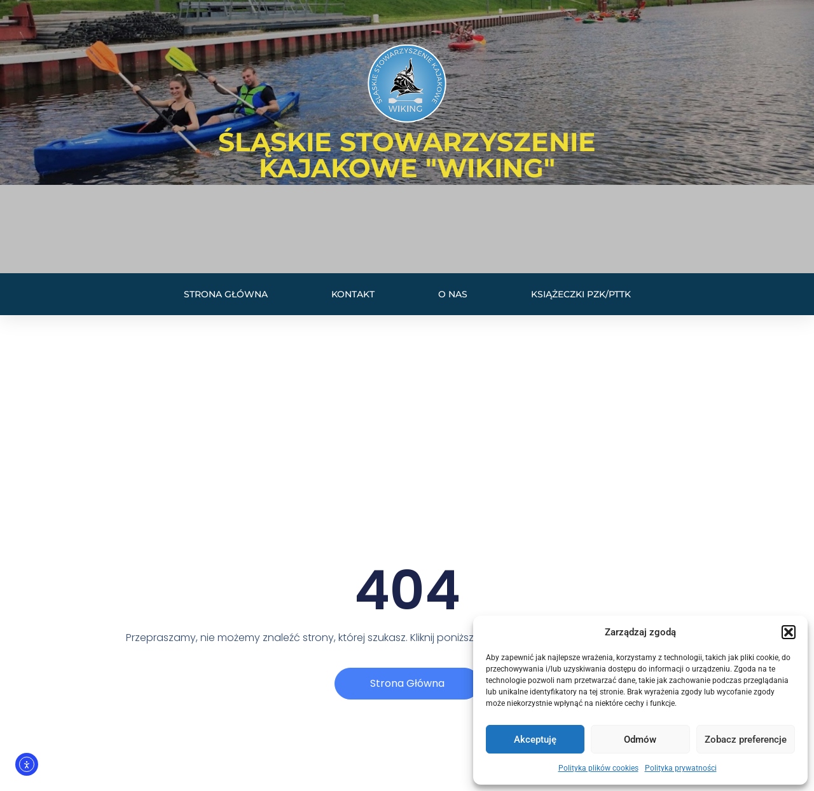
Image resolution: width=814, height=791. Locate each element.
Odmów (640, 739)
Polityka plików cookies (598, 768)
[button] (788, 632)
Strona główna (226, 294)
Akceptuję (535, 739)
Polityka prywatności (681, 768)
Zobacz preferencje (746, 739)
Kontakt (353, 294)
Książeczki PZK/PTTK (581, 294)
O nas (452, 294)
